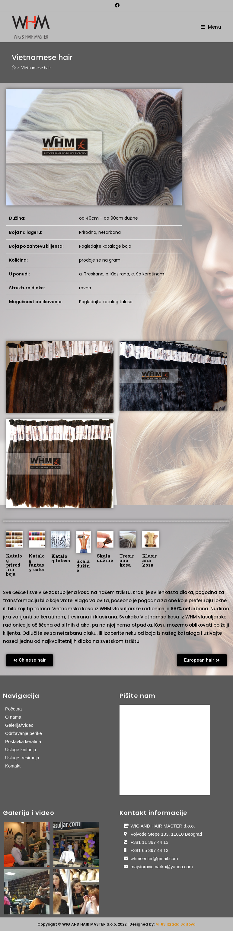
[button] (29, 660)
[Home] (14, 67)
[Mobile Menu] (211, 27)
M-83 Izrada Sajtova (175, 924)
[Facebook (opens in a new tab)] (116, 5)
